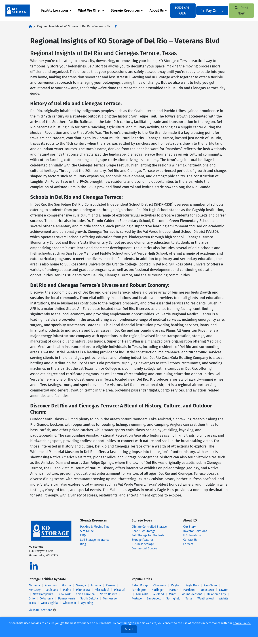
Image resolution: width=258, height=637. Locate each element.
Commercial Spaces (144, 548)
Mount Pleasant (191, 594)
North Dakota (108, 594)
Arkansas (51, 585)
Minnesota (83, 589)
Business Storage (143, 544)
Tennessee (110, 598)
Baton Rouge (140, 585)
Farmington (139, 589)
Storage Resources (129, 10)
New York (64, 594)
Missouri (119, 589)
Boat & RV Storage (143, 531)
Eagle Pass (192, 585)
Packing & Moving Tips (94, 526)
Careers (188, 544)
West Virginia (49, 603)
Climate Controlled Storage (149, 526)
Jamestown (207, 589)
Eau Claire (210, 585)
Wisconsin (69, 603)
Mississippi (102, 589)
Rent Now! (235, 10)
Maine (67, 589)
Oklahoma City (216, 594)
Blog (83, 544)
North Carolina (85, 594)
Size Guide (87, 531)
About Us (160, 10)
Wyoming (87, 603)
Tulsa (189, 598)
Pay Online (210, 10)
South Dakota (89, 598)
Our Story (189, 526)
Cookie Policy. (242, 623)
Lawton (223, 589)
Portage (137, 598)
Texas (32, 603)
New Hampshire (43, 594)
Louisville (142, 594)
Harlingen (158, 589)
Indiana (96, 585)
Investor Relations (195, 531)
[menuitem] (60, 10)
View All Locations (42, 610)
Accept (129, 629)
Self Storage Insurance (94, 539)
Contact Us (190, 539)
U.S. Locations (192, 535)
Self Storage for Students (148, 535)
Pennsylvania (66, 598)
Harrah (173, 589)
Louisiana (52, 589)
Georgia (81, 585)
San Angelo (154, 598)
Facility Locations (58, 10)
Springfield (173, 598)
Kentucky (35, 589)
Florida (66, 585)
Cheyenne (159, 585)
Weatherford (205, 598)
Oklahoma (46, 598)
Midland (158, 594)
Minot (172, 594)
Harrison (189, 589)
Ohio (32, 598)
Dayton (175, 585)
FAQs (83, 535)
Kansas (110, 585)
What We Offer (93, 10)
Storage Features (142, 539)
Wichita (224, 598)
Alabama (34, 585)
